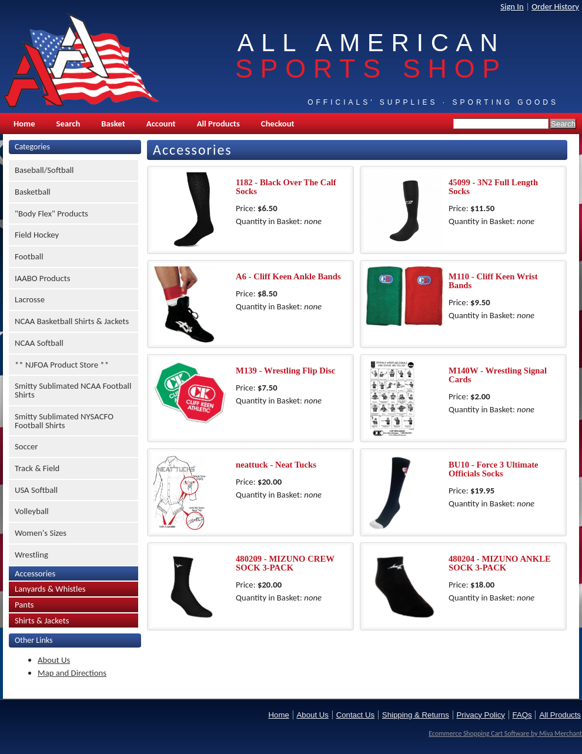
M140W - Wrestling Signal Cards (498, 375)
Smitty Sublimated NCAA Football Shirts (73, 390)
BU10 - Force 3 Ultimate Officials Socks (493, 469)
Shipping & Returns (415, 714)
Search (68, 123)
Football (29, 256)
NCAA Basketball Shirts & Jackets (72, 321)
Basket (113, 123)
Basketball (33, 191)
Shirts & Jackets (42, 620)
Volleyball (32, 511)
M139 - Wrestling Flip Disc (285, 370)
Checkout (278, 123)
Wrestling (31, 554)
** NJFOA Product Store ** (62, 364)
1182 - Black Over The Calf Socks (286, 187)
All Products (218, 123)
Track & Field (37, 468)
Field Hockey (37, 234)
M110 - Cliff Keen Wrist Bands (493, 281)
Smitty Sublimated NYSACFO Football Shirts (64, 421)
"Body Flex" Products (51, 213)
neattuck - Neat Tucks (276, 464)
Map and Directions (72, 673)
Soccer (26, 446)
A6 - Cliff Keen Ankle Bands (288, 276)
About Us (54, 660)
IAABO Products (42, 278)
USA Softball (36, 490)
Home (24, 123)
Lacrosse (30, 299)
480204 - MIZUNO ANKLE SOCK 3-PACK (500, 563)
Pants (24, 604)
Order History (555, 6)
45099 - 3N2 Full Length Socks (493, 187)
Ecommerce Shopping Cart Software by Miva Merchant (505, 733)
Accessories (35, 573)
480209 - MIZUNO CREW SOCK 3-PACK (285, 563)
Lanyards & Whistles (50, 588)
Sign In (512, 6)
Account (161, 123)
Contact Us (355, 714)
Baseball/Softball (44, 170)
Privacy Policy (481, 714)
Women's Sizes (40, 533)
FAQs (522, 714)
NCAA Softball (39, 343)
